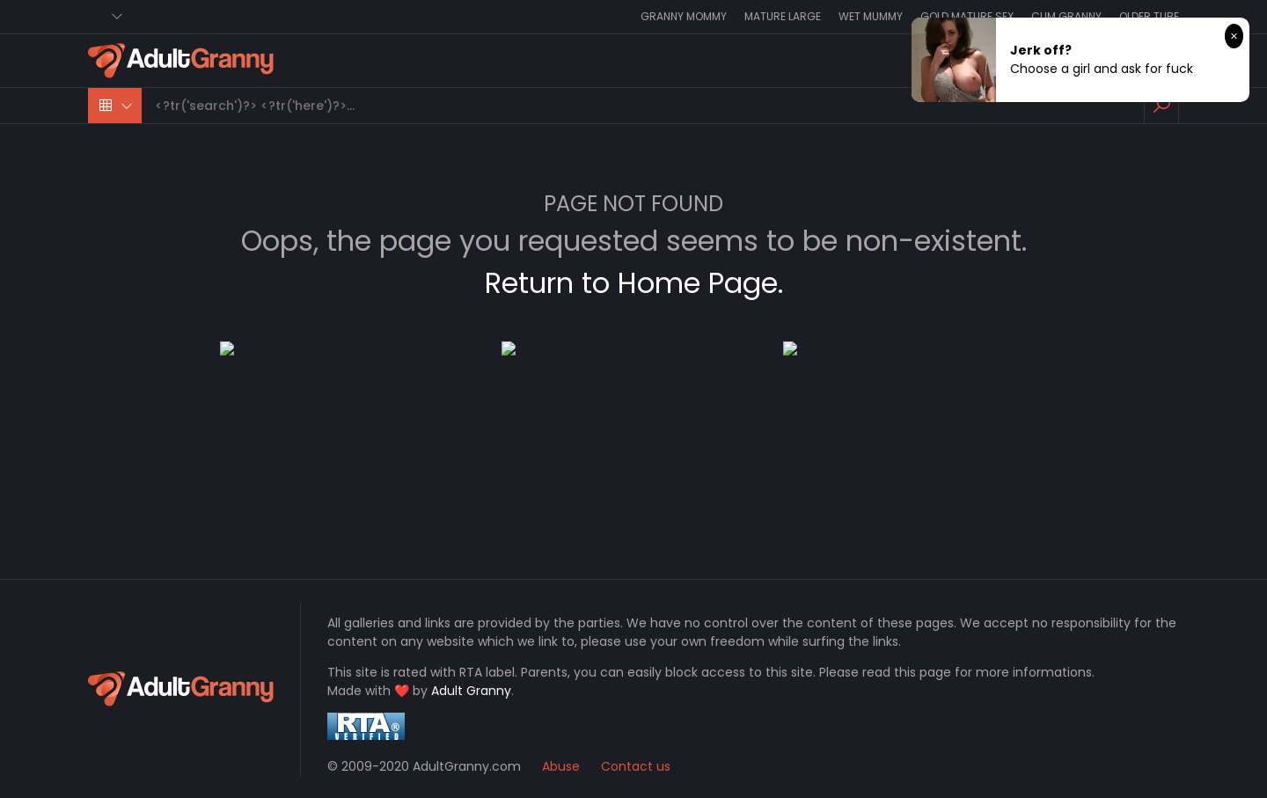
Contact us (635, 766)
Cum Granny (1066, 16)
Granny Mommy (684, 16)
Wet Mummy (871, 16)
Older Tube (1149, 16)
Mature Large (782, 16)
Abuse (561, 766)
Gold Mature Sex (967, 16)
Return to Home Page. (634, 283)
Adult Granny (471, 690)
